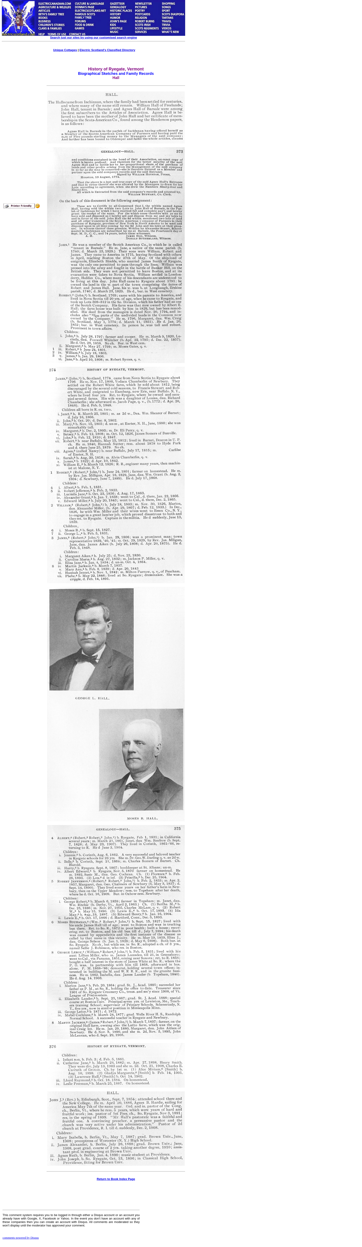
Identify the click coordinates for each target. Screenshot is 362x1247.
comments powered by (21, 1237)
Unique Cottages (65, 50)
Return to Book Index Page (116, 1179)
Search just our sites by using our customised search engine (93, 37)
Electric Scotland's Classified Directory (107, 50)
